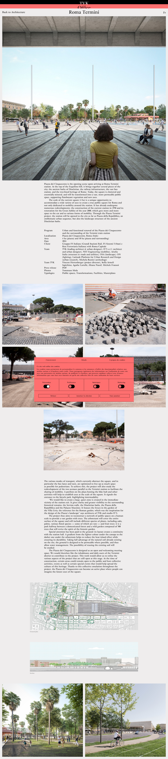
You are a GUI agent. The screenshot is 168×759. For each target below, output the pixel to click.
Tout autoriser (115, 396)
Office (84, 8)
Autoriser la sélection (84, 396)
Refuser (53, 396)
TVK (84, 3)
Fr (164, 12)
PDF (64, 268)
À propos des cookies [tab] (117, 360)
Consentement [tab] (51, 360)
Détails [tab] (84, 360)
